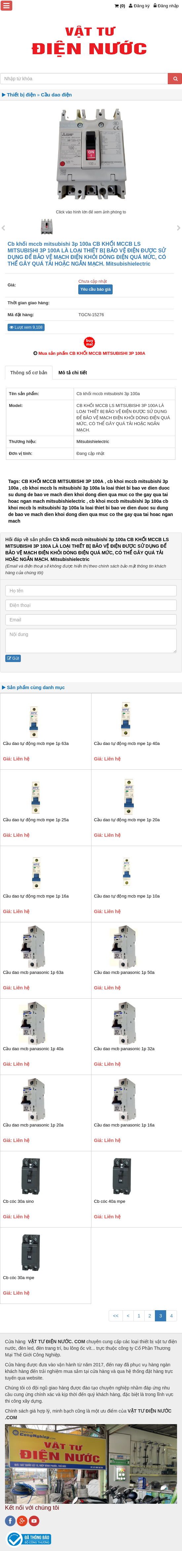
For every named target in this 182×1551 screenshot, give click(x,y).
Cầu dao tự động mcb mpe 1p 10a (127, 896)
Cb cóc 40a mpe (110, 1201)
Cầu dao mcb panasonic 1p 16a (124, 1125)
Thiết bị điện (21, 94)
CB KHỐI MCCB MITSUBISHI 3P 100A (62, 481)
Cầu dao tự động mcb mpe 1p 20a (127, 819)
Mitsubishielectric (93, 441)
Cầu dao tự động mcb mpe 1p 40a (127, 743)
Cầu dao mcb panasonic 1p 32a (124, 1048)
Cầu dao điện (56, 94)
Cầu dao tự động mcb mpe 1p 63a (36, 743)
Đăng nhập (168, 5)
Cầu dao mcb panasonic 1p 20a (33, 1125)
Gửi (13, 658)
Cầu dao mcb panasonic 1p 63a (33, 972)
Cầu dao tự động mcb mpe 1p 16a (36, 896)
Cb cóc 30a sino (18, 1201)
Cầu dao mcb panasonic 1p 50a (124, 972)
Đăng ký (142, 5)
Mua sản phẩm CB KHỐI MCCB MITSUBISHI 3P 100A (91, 353)
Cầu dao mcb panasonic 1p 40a (33, 1048)
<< (115, 1315)
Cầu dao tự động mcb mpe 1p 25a (36, 819)
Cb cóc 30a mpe (18, 1277)
